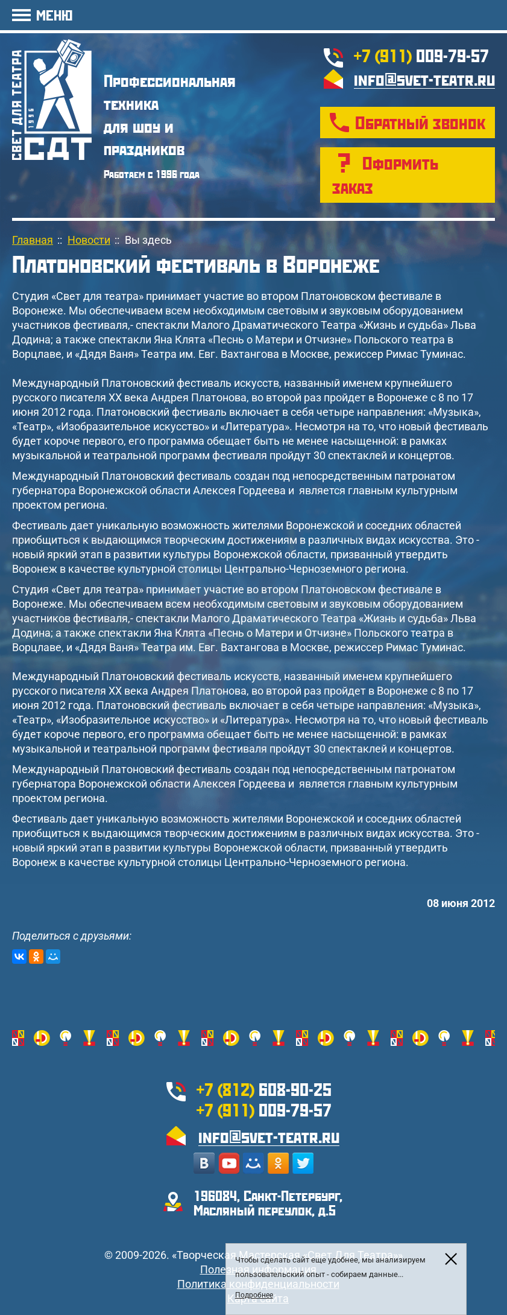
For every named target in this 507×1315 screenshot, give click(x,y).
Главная (32, 240)
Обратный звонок (420, 122)
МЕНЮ (54, 14)
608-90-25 (264, 1089)
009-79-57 (421, 55)
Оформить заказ (385, 174)
